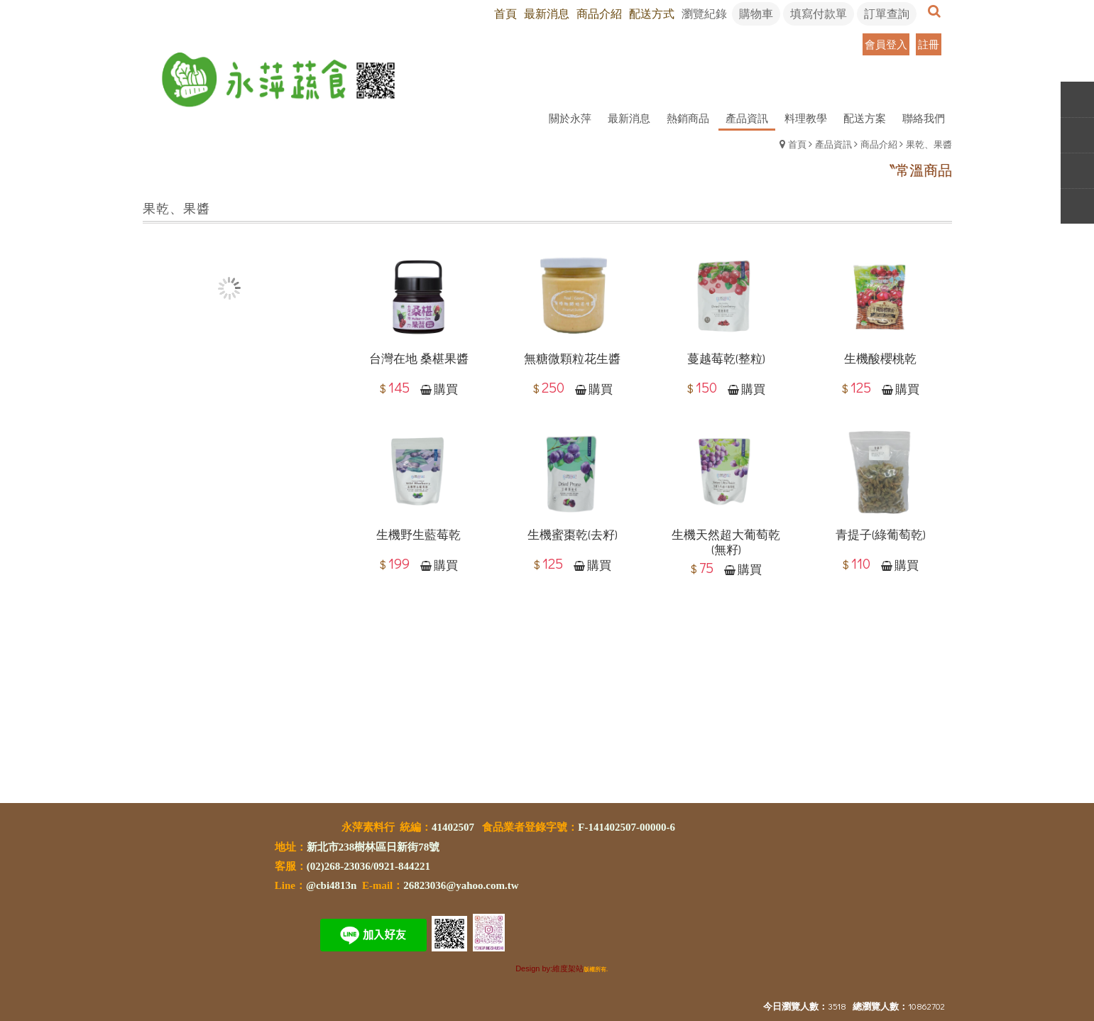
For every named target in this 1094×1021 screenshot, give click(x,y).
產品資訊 (833, 144)
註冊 (928, 44)
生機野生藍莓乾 (418, 535)
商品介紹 (878, 144)
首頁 (797, 144)
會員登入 (886, 44)
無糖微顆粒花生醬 (572, 358)
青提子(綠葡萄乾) (881, 535)
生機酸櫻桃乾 (880, 358)
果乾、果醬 (929, 144)
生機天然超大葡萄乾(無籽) (726, 542)
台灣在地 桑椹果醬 (419, 358)
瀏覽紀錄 (704, 13)
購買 (446, 389)
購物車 (756, 13)
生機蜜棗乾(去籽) (572, 535)
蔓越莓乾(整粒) (726, 358)
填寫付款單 (818, 13)
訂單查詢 (886, 13)
